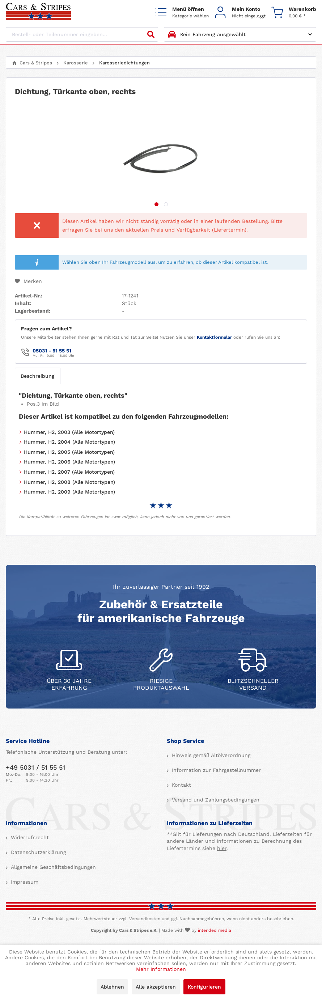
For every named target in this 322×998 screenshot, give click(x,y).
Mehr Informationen (161, 969)
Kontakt (180, 785)
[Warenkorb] (293, 12)
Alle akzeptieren (156, 987)
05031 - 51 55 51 (52, 351)
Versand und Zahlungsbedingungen (214, 800)
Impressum (23, 882)
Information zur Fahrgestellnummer (215, 770)
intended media (214, 930)
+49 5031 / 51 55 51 (35, 767)
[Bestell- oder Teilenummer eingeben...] (82, 34)
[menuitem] (182, 12)
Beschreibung (38, 376)
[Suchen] (151, 34)
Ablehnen (112, 987)
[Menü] (182, 12)
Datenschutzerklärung (37, 852)
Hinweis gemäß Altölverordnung (210, 755)
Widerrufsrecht (29, 837)
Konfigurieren (204, 987)
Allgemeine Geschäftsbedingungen (52, 867)
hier (221, 848)
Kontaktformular (214, 337)
